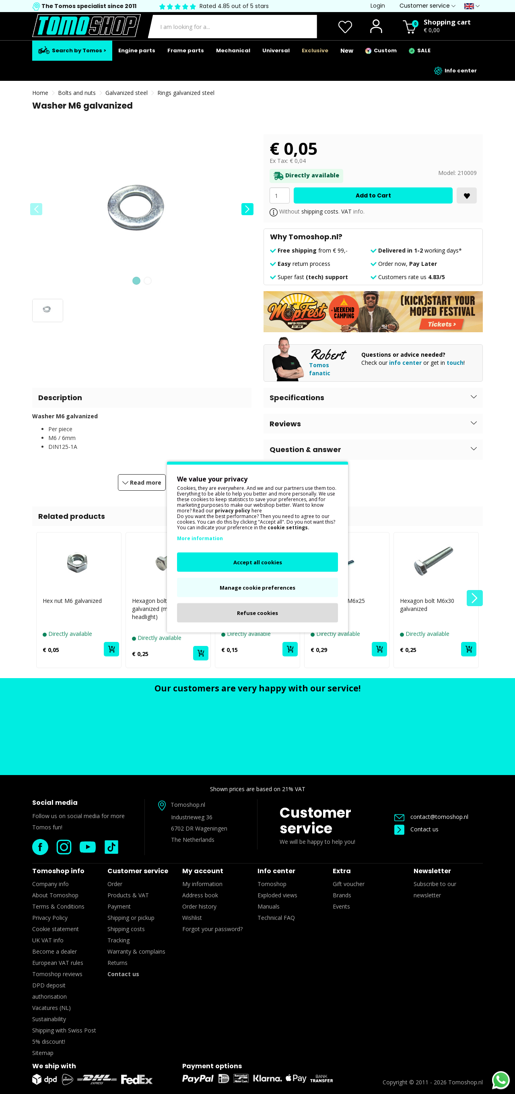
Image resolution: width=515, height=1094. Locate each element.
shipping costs (319, 211)
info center (405, 362)
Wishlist (192, 917)
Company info (50, 884)
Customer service (315, 820)
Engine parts (136, 50)
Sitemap (43, 1053)
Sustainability (49, 1019)
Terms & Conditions (58, 906)
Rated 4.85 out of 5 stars (234, 6)
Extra (342, 871)
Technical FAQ (276, 917)
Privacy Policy (50, 917)
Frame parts (185, 50)
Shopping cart (447, 22)
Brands (342, 895)
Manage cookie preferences (257, 587)
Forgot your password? (212, 929)
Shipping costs (126, 929)
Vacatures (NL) (51, 1008)
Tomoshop (272, 884)
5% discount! (48, 1041)
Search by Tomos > (72, 50)
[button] (247, 209)
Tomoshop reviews (57, 974)
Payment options (212, 1066)
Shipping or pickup (130, 917)
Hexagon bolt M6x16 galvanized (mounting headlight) (159, 609)
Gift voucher (349, 884)
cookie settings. (288, 527)
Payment (119, 906)
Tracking (118, 940)
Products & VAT (128, 895)
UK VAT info (48, 940)
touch (455, 362)
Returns (117, 963)
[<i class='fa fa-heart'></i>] (467, 195)
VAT (346, 211)
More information (200, 538)
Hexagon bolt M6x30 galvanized (427, 605)
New (346, 51)
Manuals (269, 906)
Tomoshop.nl (465, 1082)
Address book (200, 895)
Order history (199, 906)
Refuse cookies (257, 613)
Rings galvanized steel (185, 93)
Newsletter (432, 871)
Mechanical (233, 50)
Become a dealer (54, 951)
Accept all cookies (257, 562)
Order (114, 884)
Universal (276, 50)
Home (40, 93)
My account (202, 871)
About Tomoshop (55, 895)
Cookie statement (55, 929)
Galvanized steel (126, 93)
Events (341, 906)
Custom (381, 50)
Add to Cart (373, 195)
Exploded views (277, 895)
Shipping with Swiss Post (64, 1030)
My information (202, 884)
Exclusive (315, 50)
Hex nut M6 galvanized (72, 601)
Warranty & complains (136, 951)
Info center (455, 71)
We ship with (54, 1066)
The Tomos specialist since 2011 (88, 6)
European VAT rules (57, 963)
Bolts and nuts (77, 93)
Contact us (416, 829)
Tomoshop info (58, 871)
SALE (420, 50)
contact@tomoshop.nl (431, 816)
